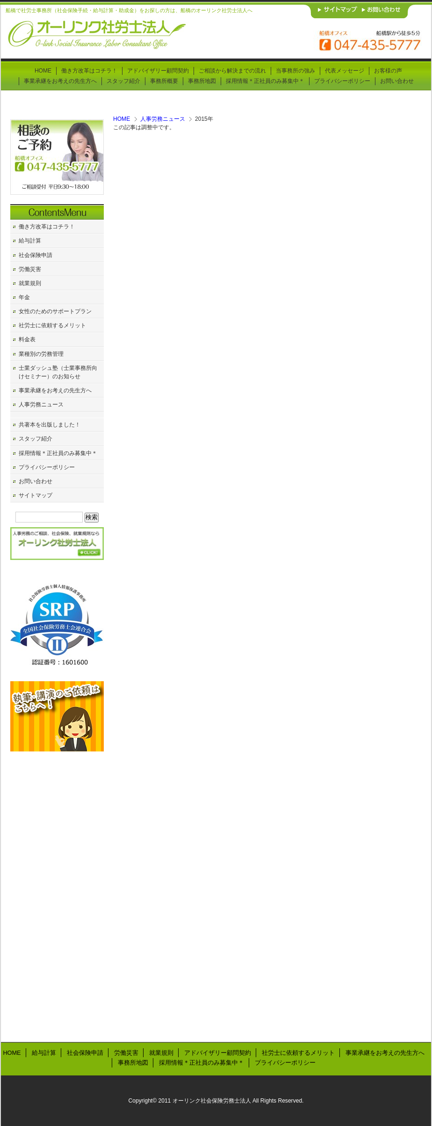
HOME (121, 119)
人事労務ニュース (162, 119)
